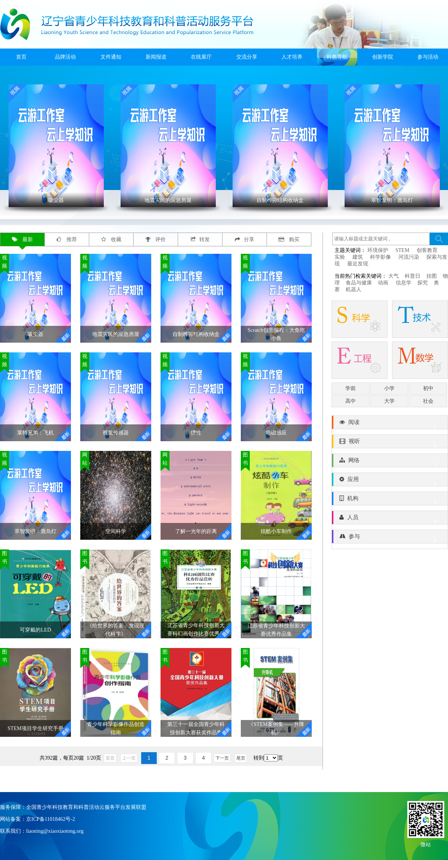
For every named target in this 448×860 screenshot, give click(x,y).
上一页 (129, 758)
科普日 (412, 276)
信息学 (403, 283)
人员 (389, 519)
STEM (402, 250)
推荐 (67, 239)
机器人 (353, 289)
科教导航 (337, 57)
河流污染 (408, 257)
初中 (428, 388)
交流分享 (246, 57)
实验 (340, 257)
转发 (200, 239)
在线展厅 (201, 57)
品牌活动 (65, 57)
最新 (22, 239)
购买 (289, 239)
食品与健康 (359, 283)
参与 (389, 538)
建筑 (357, 257)
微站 (425, 844)
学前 (350, 388)
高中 (350, 401)
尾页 (240, 758)
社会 (428, 401)
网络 (389, 462)
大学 (389, 401)
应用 (389, 481)
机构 (389, 500)
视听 (389, 443)
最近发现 (357, 264)
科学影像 (380, 257)
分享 (244, 239)
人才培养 (291, 57)
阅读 (389, 424)
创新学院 (382, 57)
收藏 (111, 239)
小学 (389, 388)
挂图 (431, 276)
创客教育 (427, 250)
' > (56, 145)
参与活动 (427, 57)
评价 (156, 239)
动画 (384, 283)
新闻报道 (156, 57)
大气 (393, 276)
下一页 (222, 758)
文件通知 (110, 57)
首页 (21, 57)
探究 (422, 283)
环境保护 (377, 250)
